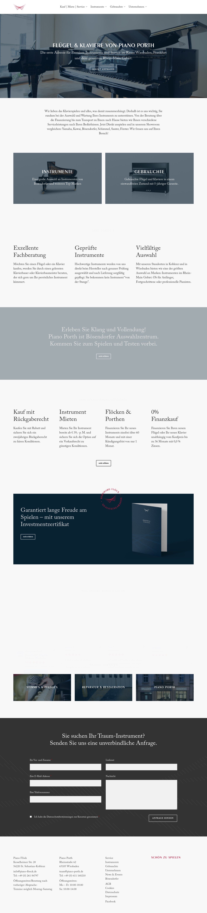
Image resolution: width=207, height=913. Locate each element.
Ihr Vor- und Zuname (41, 760)
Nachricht (111, 776)
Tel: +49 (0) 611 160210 (72, 876)
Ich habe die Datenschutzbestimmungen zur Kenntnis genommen (66, 817)
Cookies (109, 888)
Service (109, 858)
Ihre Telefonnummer (40, 792)
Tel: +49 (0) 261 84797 (25, 876)
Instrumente (112, 862)
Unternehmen (113, 870)
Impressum (111, 896)
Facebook (110, 901)
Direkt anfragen (103, 69)
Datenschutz (112, 892)
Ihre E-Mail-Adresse (40, 776)
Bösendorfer (111, 879)
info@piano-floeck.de (25, 871)
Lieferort (110, 760)
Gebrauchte (111, 866)
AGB (108, 884)
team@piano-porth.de (71, 871)
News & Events (113, 874)
